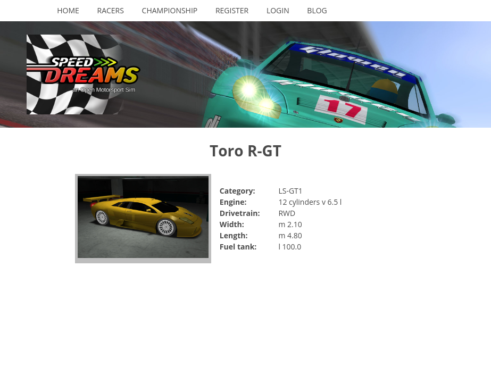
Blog (317, 10)
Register (231, 10)
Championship (170, 10)
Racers (110, 10)
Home (68, 10)
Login (278, 10)
